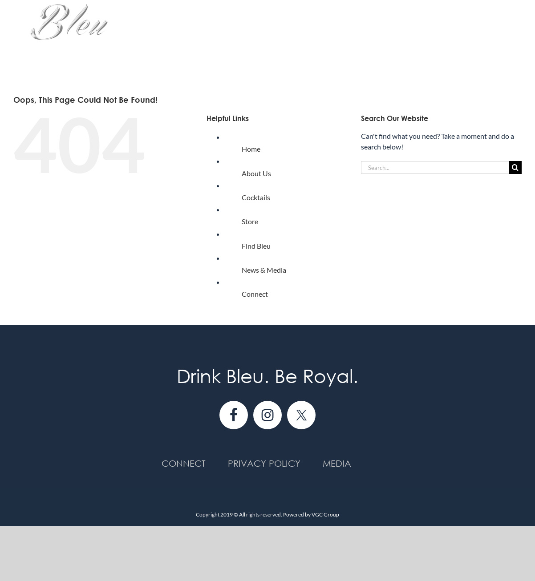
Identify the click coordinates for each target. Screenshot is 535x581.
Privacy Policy (264, 463)
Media (337, 463)
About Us (256, 173)
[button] (507, 36)
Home (251, 149)
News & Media (264, 270)
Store (250, 221)
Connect (255, 294)
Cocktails (256, 197)
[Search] (515, 167)
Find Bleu (256, 246)
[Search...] (435, 167)
